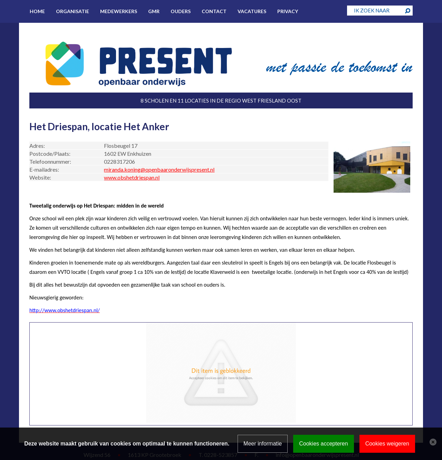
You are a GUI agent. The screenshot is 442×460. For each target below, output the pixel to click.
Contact (214, 11)
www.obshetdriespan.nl (132, 177)
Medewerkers (118, 11)
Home (37, 11)
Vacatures (252, 11)
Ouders (181, 11)
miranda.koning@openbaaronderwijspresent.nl (159, 169)
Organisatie (72, 11)
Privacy (287, 11)
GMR (154, 11)
